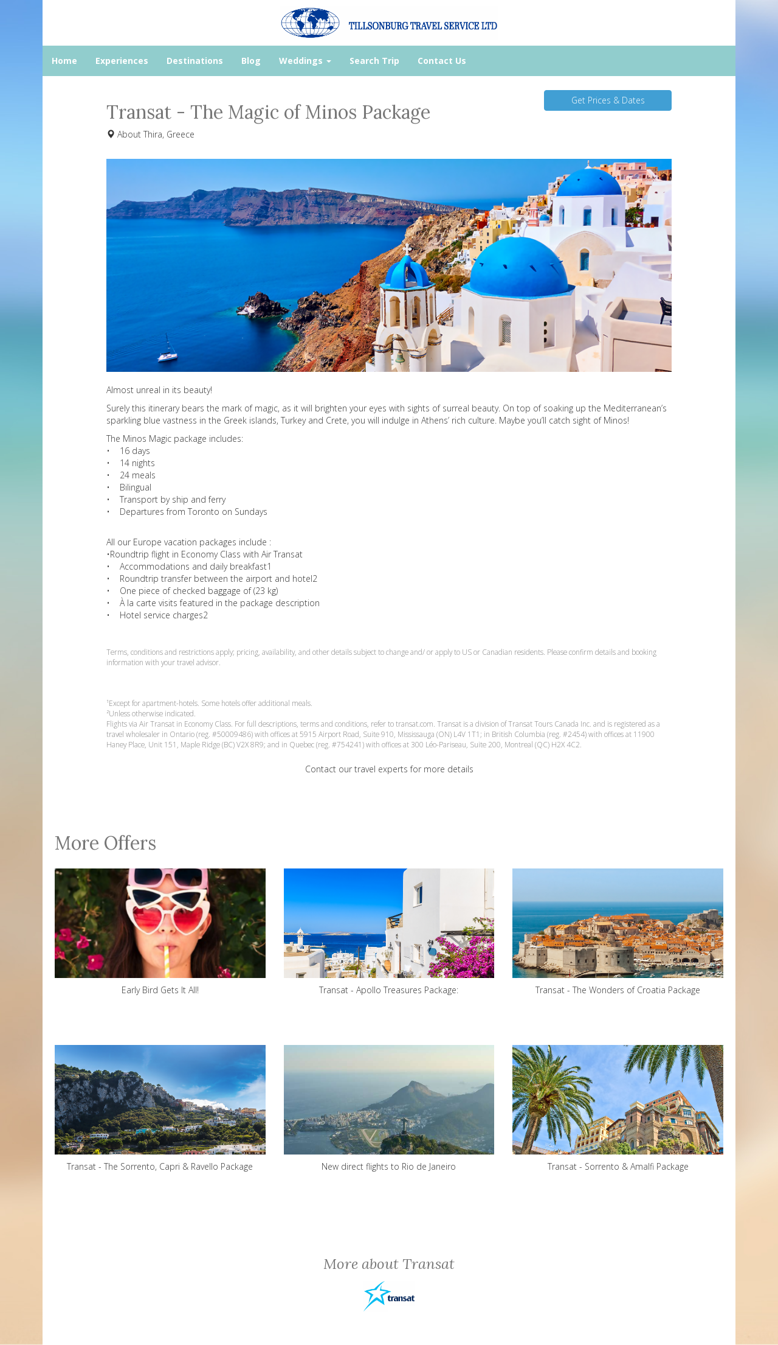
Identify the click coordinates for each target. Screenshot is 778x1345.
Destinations (195, 60)
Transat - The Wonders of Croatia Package (617, 932)
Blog (251, 60)
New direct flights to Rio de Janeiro (389, 1108)
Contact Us (442, 60)
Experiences (121, 60)
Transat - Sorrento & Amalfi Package (617, 1108)
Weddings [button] (305, 60)
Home (64, 60)
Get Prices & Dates (608, 100)
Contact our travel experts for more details (389, 769)
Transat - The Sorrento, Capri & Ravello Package (160, 1108)
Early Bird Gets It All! (160, 932)
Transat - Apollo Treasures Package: (389, 932)
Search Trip (374, 60)
